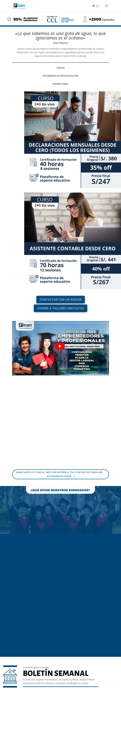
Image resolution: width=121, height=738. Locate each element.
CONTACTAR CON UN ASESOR (60, 299)
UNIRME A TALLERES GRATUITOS (60, 308)
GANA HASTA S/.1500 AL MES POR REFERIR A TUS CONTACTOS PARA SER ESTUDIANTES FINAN (59, 474)
